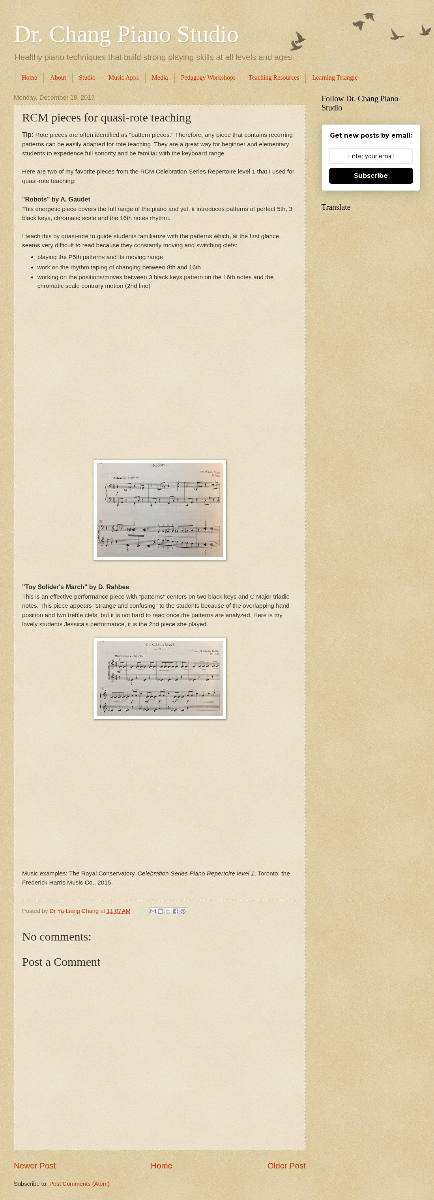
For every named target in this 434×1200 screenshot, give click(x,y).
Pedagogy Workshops (208, 77)
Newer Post (35, 1165)
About (58, 77)
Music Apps (123, 77)
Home (29, 77)
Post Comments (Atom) (79, 1184)
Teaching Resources (274, 77)
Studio (87, 77)
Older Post (287, 1165)
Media (160, 77)
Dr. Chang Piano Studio (126, 34)
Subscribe (371, 175)
